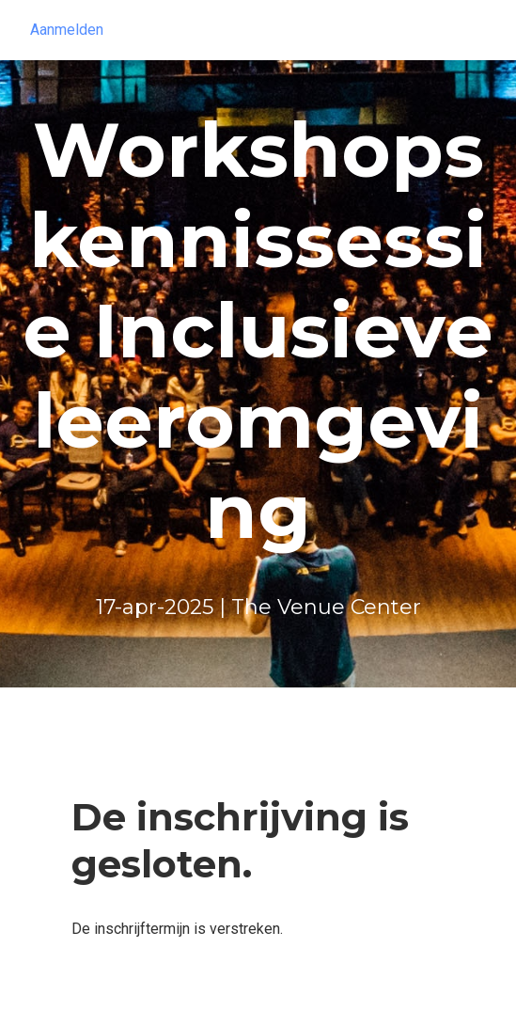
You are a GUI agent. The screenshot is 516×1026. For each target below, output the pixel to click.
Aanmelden (66, 30)
